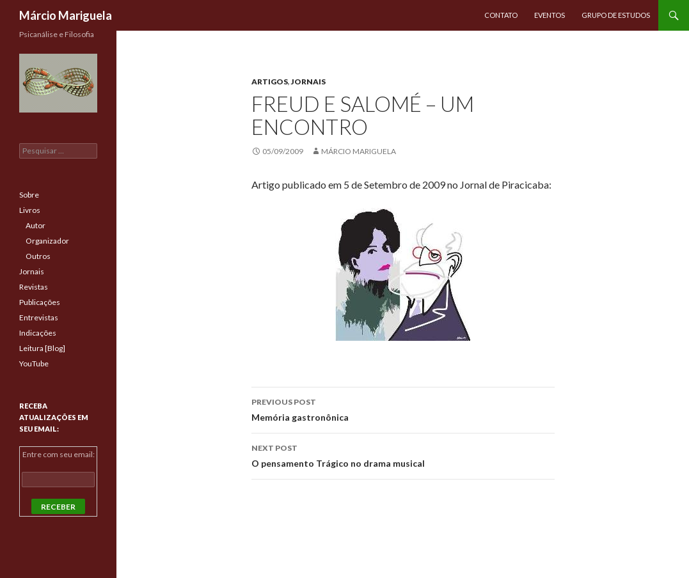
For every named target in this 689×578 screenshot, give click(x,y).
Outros (38, 256)
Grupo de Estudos (616, 15)
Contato (501, 15)
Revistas (33, 287)
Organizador (47, 241)
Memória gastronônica (403, 408)
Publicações (39, 302)
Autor (35, 225)
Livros (29, 210)
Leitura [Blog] (42, 348)
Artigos (269, 81)
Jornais (308, 81)
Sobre (29, 194)
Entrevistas (38, 317)
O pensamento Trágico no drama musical (403, 455)
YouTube (34, 363)
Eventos (549, 15)
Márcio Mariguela (65, 15)
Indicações (37, 333)
